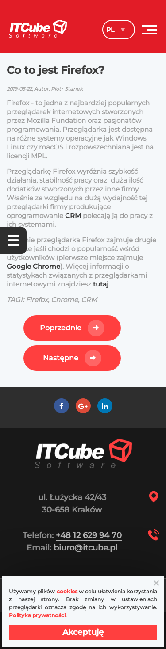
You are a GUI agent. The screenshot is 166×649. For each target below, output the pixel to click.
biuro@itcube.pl (85, 548)
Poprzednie (60, 328)
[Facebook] (61, 406)
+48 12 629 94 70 (89, 535)
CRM (74, 215)
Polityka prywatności (37, 615)
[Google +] (83, 406)
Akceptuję (83, 632)
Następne (60, 358)
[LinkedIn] (104, 406)
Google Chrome (33, 266)
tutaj (100, 284)
